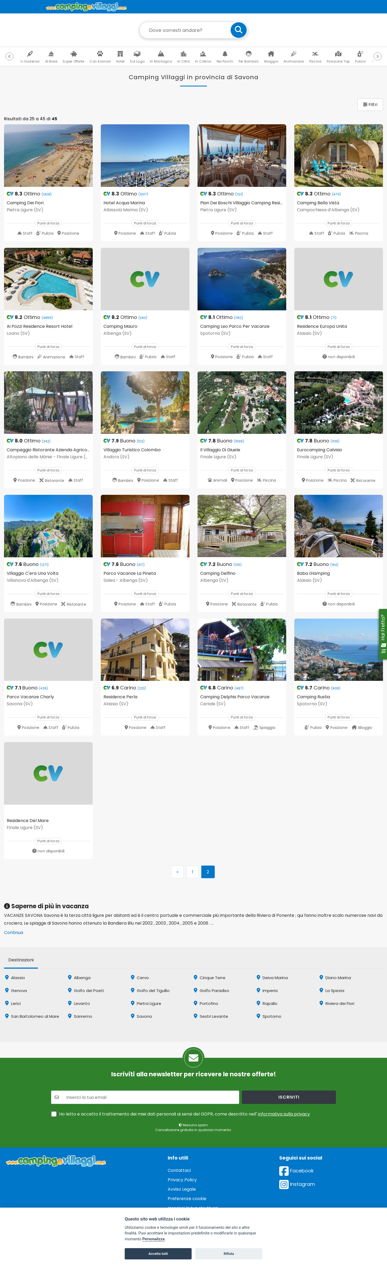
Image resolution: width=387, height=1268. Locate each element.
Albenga (79, 977)
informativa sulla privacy (284, 1114)
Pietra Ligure (146, 1003)
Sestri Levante (211, 1016)
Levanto (79, 1003)
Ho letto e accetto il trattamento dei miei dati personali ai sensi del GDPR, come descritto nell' (184, 1114)
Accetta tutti (158, 1254)
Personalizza (153, 1239)
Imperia (267, 990)
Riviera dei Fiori (337, 1003)
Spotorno (269, 1016)
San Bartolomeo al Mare (32, 1016)
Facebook (296, 1170)
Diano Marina (335, 977)
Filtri (370, 104)
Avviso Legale (182, 1189)
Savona (141, 1016)
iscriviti (288, 1097)
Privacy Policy (182, 1180)
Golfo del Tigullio (150, 990)
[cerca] (238, 30)
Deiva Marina (272, 977)
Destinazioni (21, 960)
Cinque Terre (209, 977)
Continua (13, 932)
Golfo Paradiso (211, 990)
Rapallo (267, 1003)
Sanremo (80, 1016)
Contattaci (179, 1170)
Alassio (15, 977)
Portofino (206, 1003)
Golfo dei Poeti (86, 990)
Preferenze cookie (187, 1199)
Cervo (140, 977)
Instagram (297, 1184)
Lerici (13, 1003)
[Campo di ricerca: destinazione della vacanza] (193, 30)
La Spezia (332, 990)
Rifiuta (229, 1254)
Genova (16, 990)
